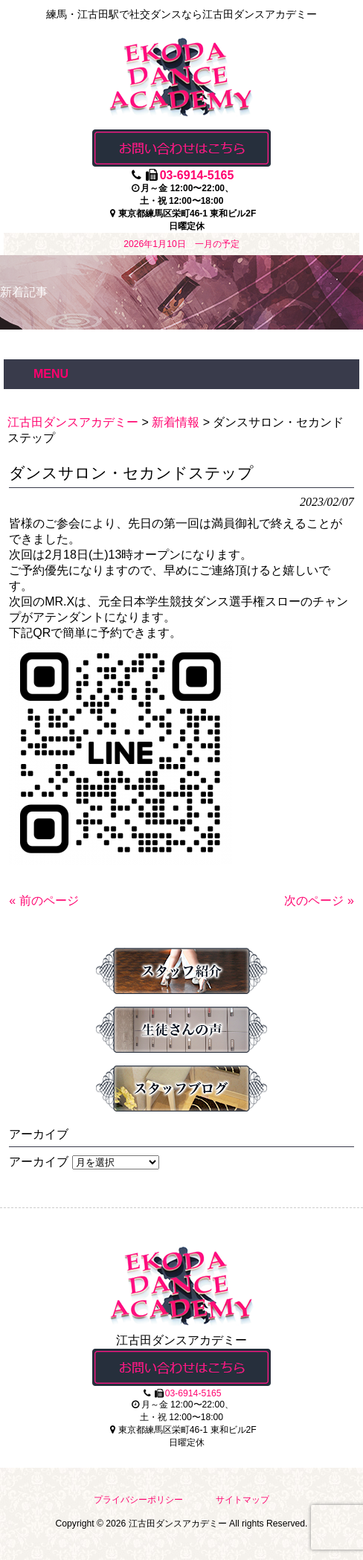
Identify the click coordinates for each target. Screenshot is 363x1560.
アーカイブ (38, 1161)
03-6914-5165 (197, 175)
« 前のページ (43, 900)
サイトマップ (242, 1500)
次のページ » (318, 900)
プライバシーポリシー (138, 1500)
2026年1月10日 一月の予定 (181, 244)
